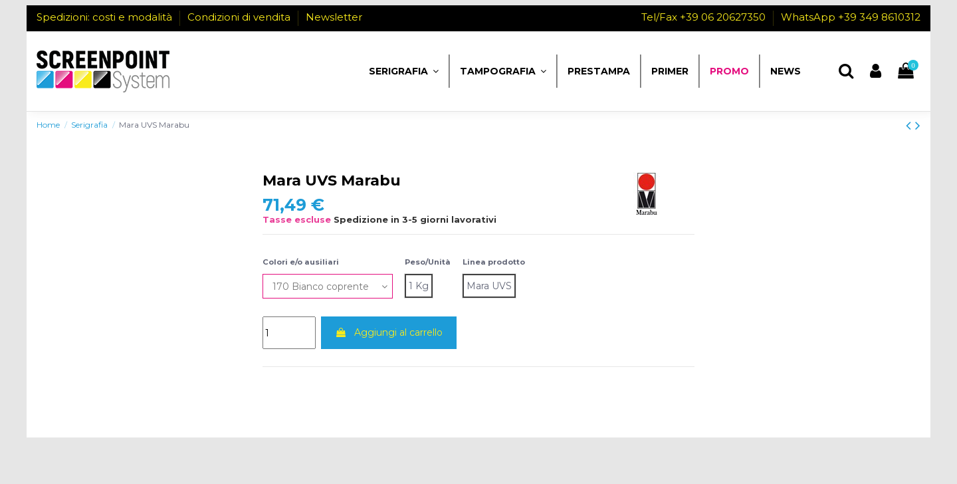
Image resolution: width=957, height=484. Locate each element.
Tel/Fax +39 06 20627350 (704, 17)
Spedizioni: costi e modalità (106, 17)
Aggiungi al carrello (389, 332)
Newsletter (334, 17)
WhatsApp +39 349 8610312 (850, 17)
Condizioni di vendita (240, 17)
